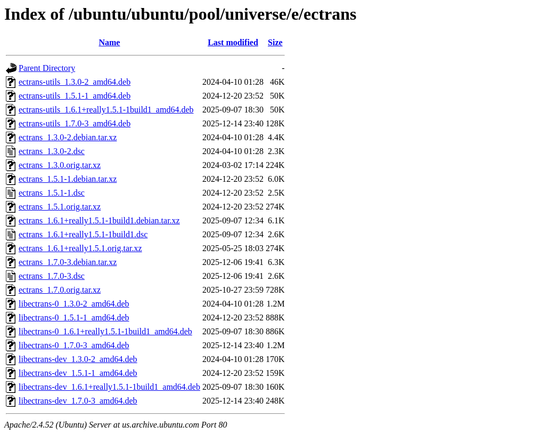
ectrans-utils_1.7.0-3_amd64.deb (74, 123)
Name (109, 42)
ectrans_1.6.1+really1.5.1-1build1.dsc (83, 234)
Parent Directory (47, 68)
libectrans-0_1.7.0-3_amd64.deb (74, 345)
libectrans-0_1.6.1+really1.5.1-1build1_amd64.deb (105, 331)
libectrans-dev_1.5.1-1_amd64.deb (78, 372)
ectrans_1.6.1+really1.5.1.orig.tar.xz (80, 248)
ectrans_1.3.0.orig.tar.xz (60, 165)
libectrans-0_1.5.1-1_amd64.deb (74, 317)
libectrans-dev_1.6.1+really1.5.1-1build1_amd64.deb (109, 386)
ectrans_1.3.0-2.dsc (52, 151)
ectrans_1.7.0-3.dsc (52, 275)
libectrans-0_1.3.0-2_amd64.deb (74, 303)
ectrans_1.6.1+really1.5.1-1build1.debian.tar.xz (99, 220)
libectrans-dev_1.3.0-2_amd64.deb (78, 359)
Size (275, 42)
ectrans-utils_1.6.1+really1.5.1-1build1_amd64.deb (106, 109)
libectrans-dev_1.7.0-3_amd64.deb (78, 400)
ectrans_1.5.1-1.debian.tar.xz (68, 178)
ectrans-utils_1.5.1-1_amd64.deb (74, 95)
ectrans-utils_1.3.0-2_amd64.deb (74, 81)
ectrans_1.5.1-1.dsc (52, 192)
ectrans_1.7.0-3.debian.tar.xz (68, 262)
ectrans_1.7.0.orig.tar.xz (60, 289)
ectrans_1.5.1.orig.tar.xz (60, 206)
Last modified (233, 42)
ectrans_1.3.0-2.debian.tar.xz (68, 137)
